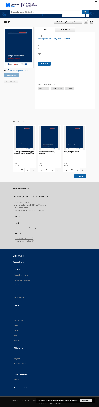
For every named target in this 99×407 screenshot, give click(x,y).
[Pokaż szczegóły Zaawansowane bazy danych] (58, 170)
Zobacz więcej (19, 297)
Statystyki (17, 358)
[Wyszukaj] (85, 12)
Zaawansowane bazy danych (47, 152)
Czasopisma (18, 290)
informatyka (43, 88)
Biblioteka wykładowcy (22, 280)
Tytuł (15, 311)
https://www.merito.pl (24, 238)
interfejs (70, 88)
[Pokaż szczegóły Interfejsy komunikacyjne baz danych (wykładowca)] (33, 170)
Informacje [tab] (65, 29)
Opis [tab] (45, 29)
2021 (39, 48)
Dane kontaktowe (20, 363)
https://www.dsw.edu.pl (24, 241)
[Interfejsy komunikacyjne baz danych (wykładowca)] (24, 138)
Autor (16, 316)
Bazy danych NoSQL (72, 151)
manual (40, 56)
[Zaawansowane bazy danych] (49, 138)
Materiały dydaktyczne (22, 275)
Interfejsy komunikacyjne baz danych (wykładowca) (24, 152)
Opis (15, 335)
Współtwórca (18, 321)
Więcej (80, 176)
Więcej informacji (71, 400)
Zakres (16, 330)
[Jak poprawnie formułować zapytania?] (87, 15)
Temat (16, 325)
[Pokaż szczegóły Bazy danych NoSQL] (83, 170)
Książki (16, 285)
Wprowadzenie (19, 354)
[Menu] (96, 2)
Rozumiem (86, 400)
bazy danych (57, 88)
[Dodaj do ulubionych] (86, 22)
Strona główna (18, 262)
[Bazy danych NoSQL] (74, 138)
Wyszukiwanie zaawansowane (73, 16)
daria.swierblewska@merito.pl (26, 228)
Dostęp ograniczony (16, 70)
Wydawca (17, 340)
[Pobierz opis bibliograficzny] (21, 170)
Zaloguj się (18, 379)
